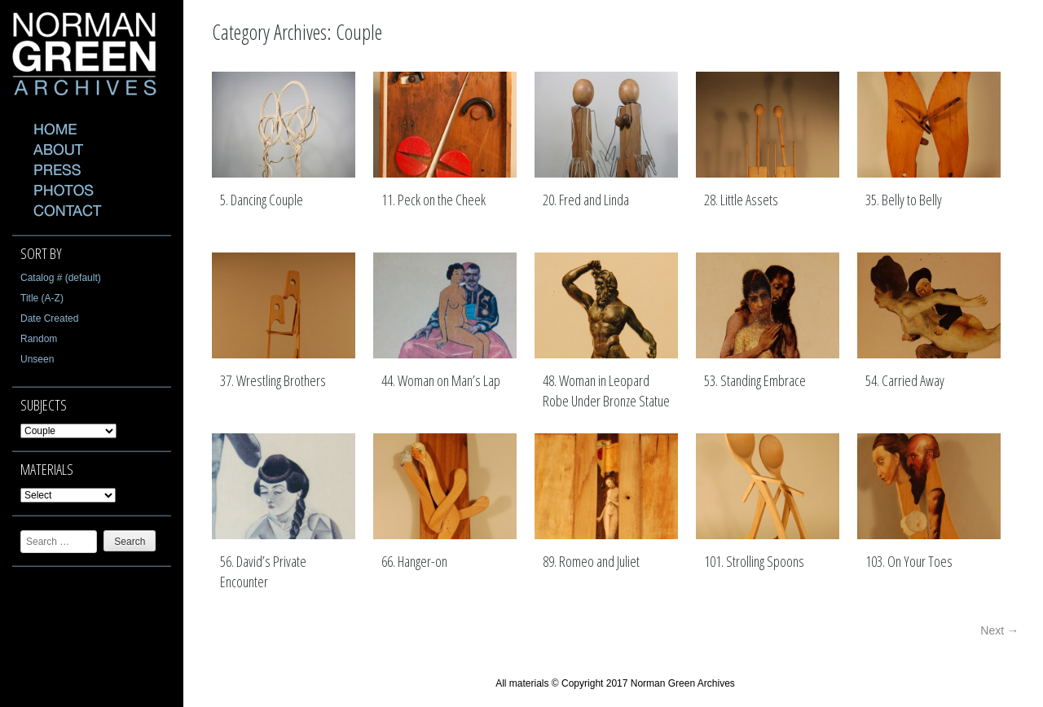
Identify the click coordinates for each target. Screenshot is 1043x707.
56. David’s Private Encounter (263, 571)
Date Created (49, 318)
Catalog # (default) (60, 277)
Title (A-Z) (42, 298)
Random (38, 339)
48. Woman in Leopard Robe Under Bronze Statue (606, 391)
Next (999, 630)
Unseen (37, 359)
